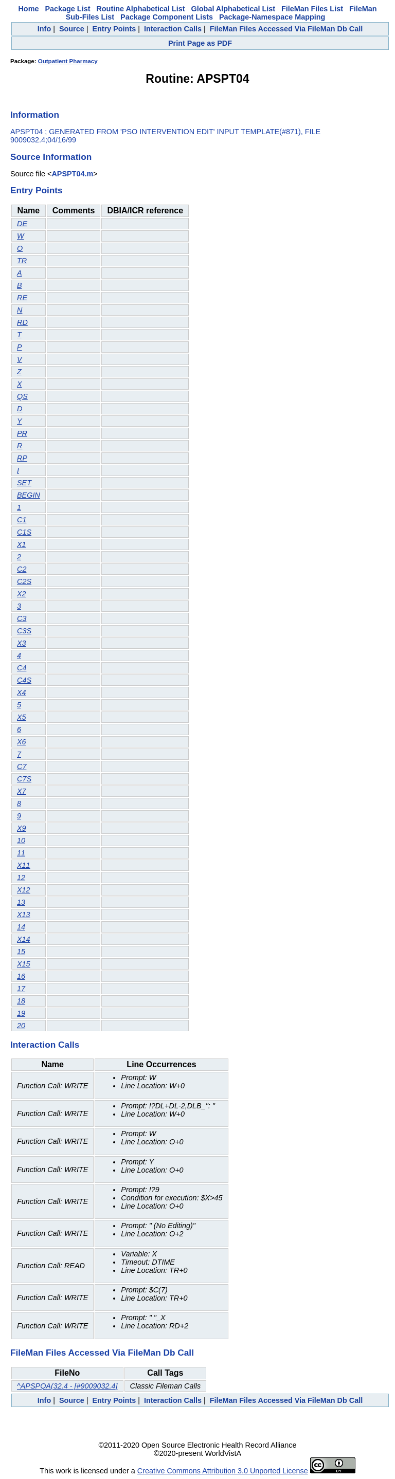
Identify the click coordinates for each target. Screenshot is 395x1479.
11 (21, 853)
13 (21, 902)
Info (44, 29)
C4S (24, 680)
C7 (21, 766)
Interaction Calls (173, 29)
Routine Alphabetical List (140, 9)
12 (21, 877)
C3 (21, 618)
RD (22, 322)
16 (21, 976)
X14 (23, 939)
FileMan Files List (312, 9)
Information (34, 114)
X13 (23, 914)
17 (21, 988)
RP (22, 458)
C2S (24, 581)
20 (21, 1025)
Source (71, 29)
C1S (24, 532)
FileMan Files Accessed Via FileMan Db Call (286, 29)
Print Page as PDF (200, 43)
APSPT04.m (72, 174)
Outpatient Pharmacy (68, 61)
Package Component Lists (166, 17)
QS (22, 396)
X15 (23, 964)
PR (22, 433)
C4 (21, 668)
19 (21, 1013)
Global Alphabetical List (233, 9)
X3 (21, 643)
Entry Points (114, 29)
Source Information (51, 157)
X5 (21, 717)
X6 (21, 742)
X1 (21, 544)
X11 (23, 865)
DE (22, 224)
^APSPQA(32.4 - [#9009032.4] (67, 1386)
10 (21, 840)
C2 (21, 569)
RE (22, 298)
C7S (24, 779)
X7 (21, 791)
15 (21, 951)
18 (21, 1001)
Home (28, 9)
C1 (21, 520)
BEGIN (28, 495)
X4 (21, 692)
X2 (21, 594)
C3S (24, 631)
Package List (67, 9)
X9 (21, 828)
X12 (23, 890)
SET (24, 483)
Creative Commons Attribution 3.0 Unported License (222, 1471)
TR (22, 261)
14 (21, 927)
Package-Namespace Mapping (272, 17)
